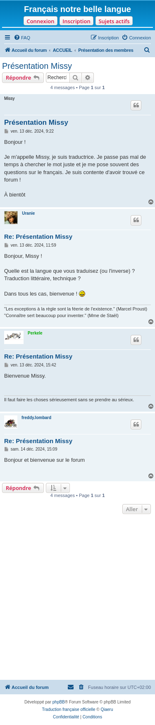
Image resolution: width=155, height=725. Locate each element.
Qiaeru (106, 709)
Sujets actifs (113, 21)
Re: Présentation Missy (38, 236)
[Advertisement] (77, 598)
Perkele (35, 333)
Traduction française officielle (68, 709)
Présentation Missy (37, 65)
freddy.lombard (36, 417)
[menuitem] (22, 38)
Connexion (40, 21)
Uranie (28, 213)
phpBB (58, 702)
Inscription (76, 21)
